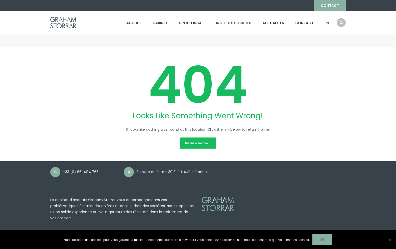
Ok (322, 239)
